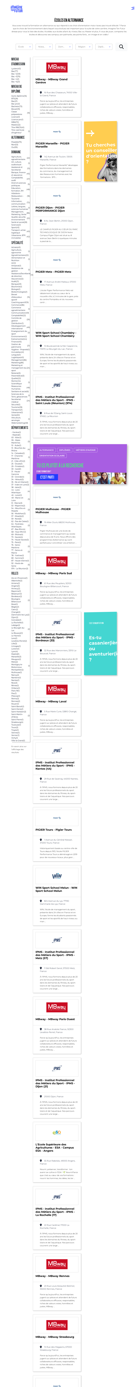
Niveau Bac (66, 1336)
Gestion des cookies (108, 1382)
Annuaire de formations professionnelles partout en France (34, 1378)
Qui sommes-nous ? (117, 1329)
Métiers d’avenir (85, 331)
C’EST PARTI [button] (47, 358)
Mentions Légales (19, 1382)
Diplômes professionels (67, 1352)
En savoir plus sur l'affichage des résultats (19, 749)
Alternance (46, 331)
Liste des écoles (14, 1297)
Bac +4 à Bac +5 (68, 1346)
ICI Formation (53, 1374)
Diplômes (64, 331)
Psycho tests (91, 1338)
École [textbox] (21, 47)
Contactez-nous (118, 1341)
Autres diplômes (68, 1358)
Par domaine (42, 1328)
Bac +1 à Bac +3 (68, 1341)
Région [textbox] (81, 47)
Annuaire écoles (19, 1338)
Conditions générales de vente (87, 1382)
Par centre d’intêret (41, 1334)
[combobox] (24, 47)
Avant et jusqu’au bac (69, 1329)
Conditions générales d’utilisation (40, 1382)
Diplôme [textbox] (102, 47)
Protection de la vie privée (64, 1382)
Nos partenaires (118, 1336)
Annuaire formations (17, 1332)
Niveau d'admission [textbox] (43, 47)
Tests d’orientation (92, 1332)
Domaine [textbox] (62, 47)
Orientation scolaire (52, 336)
